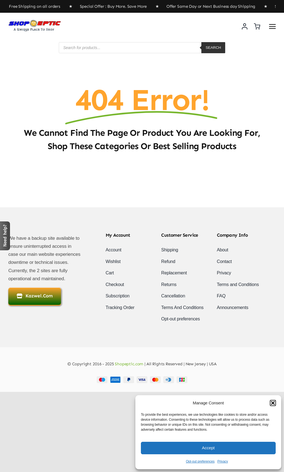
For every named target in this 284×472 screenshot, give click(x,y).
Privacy (222, 461)
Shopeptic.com (128, 363)
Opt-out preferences (200, 461)
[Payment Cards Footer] (142, 378)
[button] (273, 403)
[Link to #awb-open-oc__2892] (272, 26)
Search (213, 47)
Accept (208, 447)
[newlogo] (34, 21)
